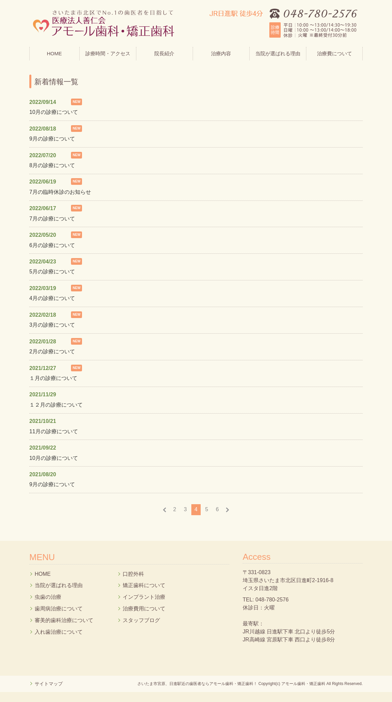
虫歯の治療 (48, 597)
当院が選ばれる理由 (277, 53)
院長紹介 (164, 53)
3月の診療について (52, 325)
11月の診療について (53, 431)
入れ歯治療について (59, 632)
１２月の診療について (56, 405)
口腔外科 (133, 574)
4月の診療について (52, 298)
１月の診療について (53, 378)
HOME (54, 53)
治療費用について (144, 608)
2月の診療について (52, 351)
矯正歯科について (144, 585)
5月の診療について (52, 271)
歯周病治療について (59, 608)
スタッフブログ (141, 620)
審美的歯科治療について (64, 620)
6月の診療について (52, 245)
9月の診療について (52, 139)
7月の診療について (52, 218)
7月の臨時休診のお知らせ (60, 192)
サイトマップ (49, 683)
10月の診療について (53, 112)
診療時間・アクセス (107, 53)
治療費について (334, 53)
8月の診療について (52, 165)
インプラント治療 (144, 597)
